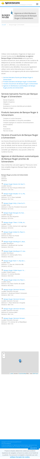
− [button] (3, 356)
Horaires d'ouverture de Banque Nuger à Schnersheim (20, 84)
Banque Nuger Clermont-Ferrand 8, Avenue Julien (15, 309)
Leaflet (11, 373)
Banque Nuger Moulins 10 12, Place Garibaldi (15, 194)
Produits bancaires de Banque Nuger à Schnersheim (19, 81)
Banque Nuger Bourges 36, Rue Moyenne (15, 213)
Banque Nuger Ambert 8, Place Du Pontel (15, 232)
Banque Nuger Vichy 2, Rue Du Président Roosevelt (15, 203)
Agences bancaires (12, 3)
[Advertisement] (14, 39)
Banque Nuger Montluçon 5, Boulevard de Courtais (15, 241)
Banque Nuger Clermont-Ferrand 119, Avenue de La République (15, 318)
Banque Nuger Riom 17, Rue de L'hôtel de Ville (15, 261)
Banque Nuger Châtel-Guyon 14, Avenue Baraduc (15, 270)
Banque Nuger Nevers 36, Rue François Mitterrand (15, 184)
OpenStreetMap (22, 373)
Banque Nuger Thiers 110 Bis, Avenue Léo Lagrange (15, 222)
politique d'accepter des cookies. (20, 457)
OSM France (35, 373)
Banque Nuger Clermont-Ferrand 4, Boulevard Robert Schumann (15, 289)
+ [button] (3, 354)
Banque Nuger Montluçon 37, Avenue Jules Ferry (15, 251)
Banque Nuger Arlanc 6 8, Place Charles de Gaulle (15, 280)
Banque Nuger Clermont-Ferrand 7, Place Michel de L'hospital (15, 299)
